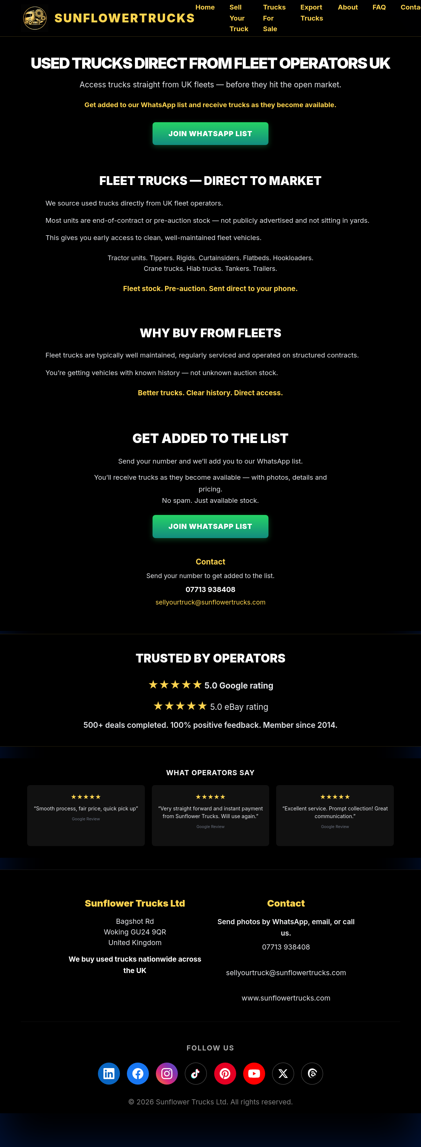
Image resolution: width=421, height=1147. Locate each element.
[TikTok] (196, 1074)
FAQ (379, 7)
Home (205, 7)
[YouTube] (254, 1074)
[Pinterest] (225, 1074)
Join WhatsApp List (211, 133)
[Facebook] (138, 1074)
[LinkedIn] (109, 1074)
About (348, 7)
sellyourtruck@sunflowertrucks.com (210, 602)
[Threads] (312, 1074)
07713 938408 (210, 589)
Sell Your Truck (239, 18)
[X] (283, 1074)
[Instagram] (167, 1074)
